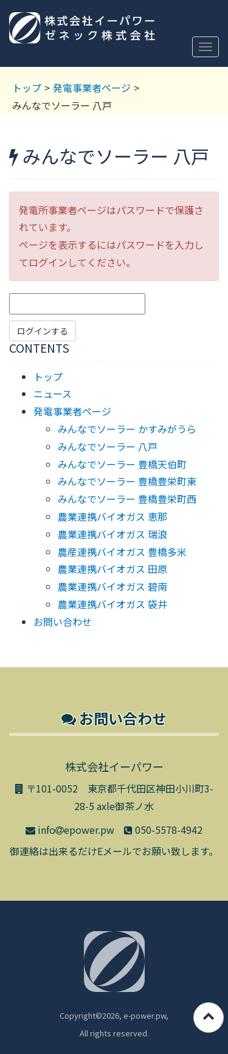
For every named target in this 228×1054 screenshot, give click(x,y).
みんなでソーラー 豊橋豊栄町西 (127, 498)
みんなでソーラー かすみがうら (127, 428)
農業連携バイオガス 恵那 (112, 516)
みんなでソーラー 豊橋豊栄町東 (127, 481)
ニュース (52, 393)
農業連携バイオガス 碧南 (112, 586)
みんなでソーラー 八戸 (107, 446)
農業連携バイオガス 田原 (112, 568)
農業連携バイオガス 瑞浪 (112, 534)
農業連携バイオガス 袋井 (112, 604)
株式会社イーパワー (82, 35)
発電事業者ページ (92, 87)
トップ (26, 87)
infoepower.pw (70, 829)
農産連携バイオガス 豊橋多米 (122, 551)
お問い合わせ (62, 621)
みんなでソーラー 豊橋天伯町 (122, 464)
